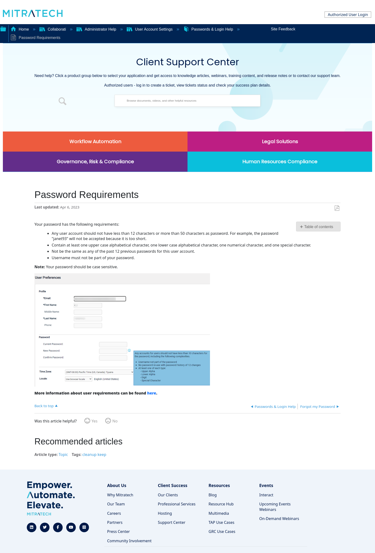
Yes (95, 421)
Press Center (118, 531)
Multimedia (219, 513)
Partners (114, 522)
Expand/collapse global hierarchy (3, 28)
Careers (114, 513)
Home (20, 29)
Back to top (44, 405)
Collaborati (53, 29)
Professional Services (177, 504)
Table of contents (318, 227)
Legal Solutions (280, 141)
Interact (266, 495)
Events (266, 485)
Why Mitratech (120, 495)
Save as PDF (336, 208)
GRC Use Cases (222, 531)
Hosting (165, 513)
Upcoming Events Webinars (275, 506)
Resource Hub (221, 504)
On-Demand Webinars (279, 518)
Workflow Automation (95, 141)
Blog (213, 495)
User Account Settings (150, 29)
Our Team (116, 504)
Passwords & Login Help (208, 29)
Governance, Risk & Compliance (95, 161)
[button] (62, 102)
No (115, 421)
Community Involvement (129, 540)
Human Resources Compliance (279, 161)
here (151, 393)
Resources (219, 485)
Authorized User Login (348, 14)
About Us (116, 485)
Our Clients (168, 495)
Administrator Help (97, 29)
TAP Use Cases (221, 522)
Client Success (172, 485)
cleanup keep (94, 454)
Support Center (171, 522)
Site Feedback (283, 29)
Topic (63, 454)
